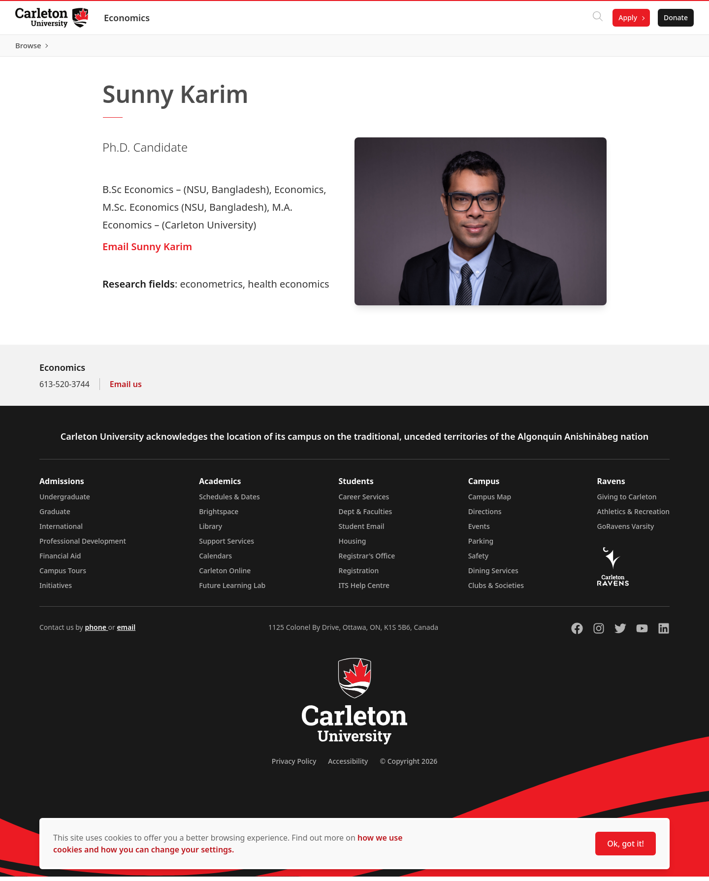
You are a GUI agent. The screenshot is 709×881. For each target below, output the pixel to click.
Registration (359, 575)
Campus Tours (62, 575)
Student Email (362, 530)
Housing (352, 545)
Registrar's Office (367, 560)
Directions (485, 516)
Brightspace (218, 516)
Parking (481, 545)
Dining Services (493, 575)
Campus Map (490, 501)
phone (96, 631)
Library (210, 530)
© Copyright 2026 (408, 765)
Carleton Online (225, 575)
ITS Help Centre (364, 589)
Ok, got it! (625, 843)
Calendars (215, 560)
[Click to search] (597, 18)
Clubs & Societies (496, 589)
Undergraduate (64, 501)
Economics (127, 18)
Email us (126, 388)
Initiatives (55, 589)
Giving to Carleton (627, 501)
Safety (478, 560)
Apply (627, 17)
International (61, 530)
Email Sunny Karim (147, 251)
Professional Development (82, 545)
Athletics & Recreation (633, 516)
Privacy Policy (294, 765)
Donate (675, 17)
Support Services (226, 545)
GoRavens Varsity (625, 530)
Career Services (364, 501)
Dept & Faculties (365, 516)
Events (479, 530)
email (126, 631)
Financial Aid (60, 560)
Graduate (54, 516)
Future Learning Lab (232, 589)
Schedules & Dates (229, 501)
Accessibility (348, 765)
